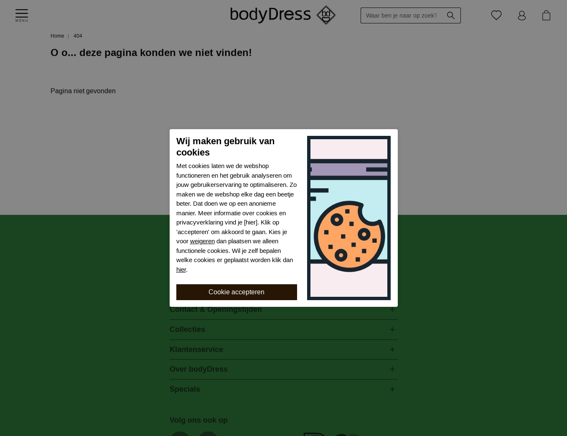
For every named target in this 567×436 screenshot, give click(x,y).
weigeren (202, 241)
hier (181, 269)
